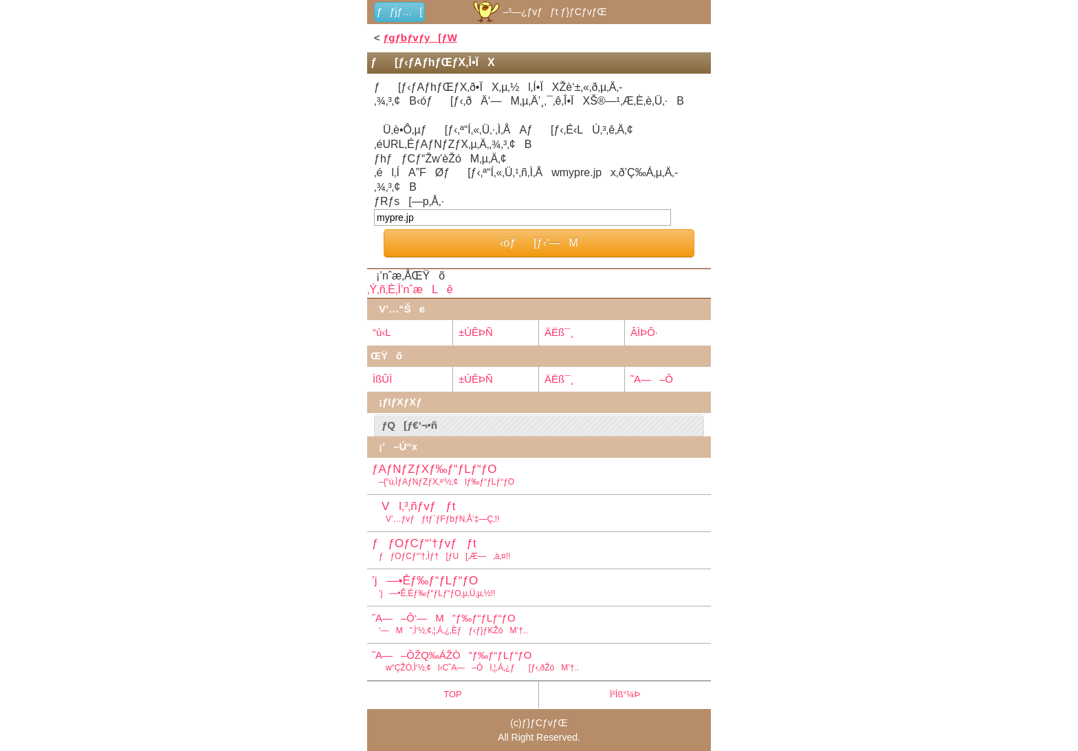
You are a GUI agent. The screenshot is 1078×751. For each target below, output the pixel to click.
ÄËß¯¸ (558, 332)
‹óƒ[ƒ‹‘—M (539, 242)
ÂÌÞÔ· (644, 332)
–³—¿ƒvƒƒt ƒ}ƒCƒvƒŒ (538, 11)
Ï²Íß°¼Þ (625, 694)
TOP (452, 694)
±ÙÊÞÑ (476, 332)
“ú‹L (382, 332)
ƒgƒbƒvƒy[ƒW (420, 37)
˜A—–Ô (651, 379)
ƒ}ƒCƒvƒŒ (545, 722)
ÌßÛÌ (382, 379)
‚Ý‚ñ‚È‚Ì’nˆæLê (410, 289)
